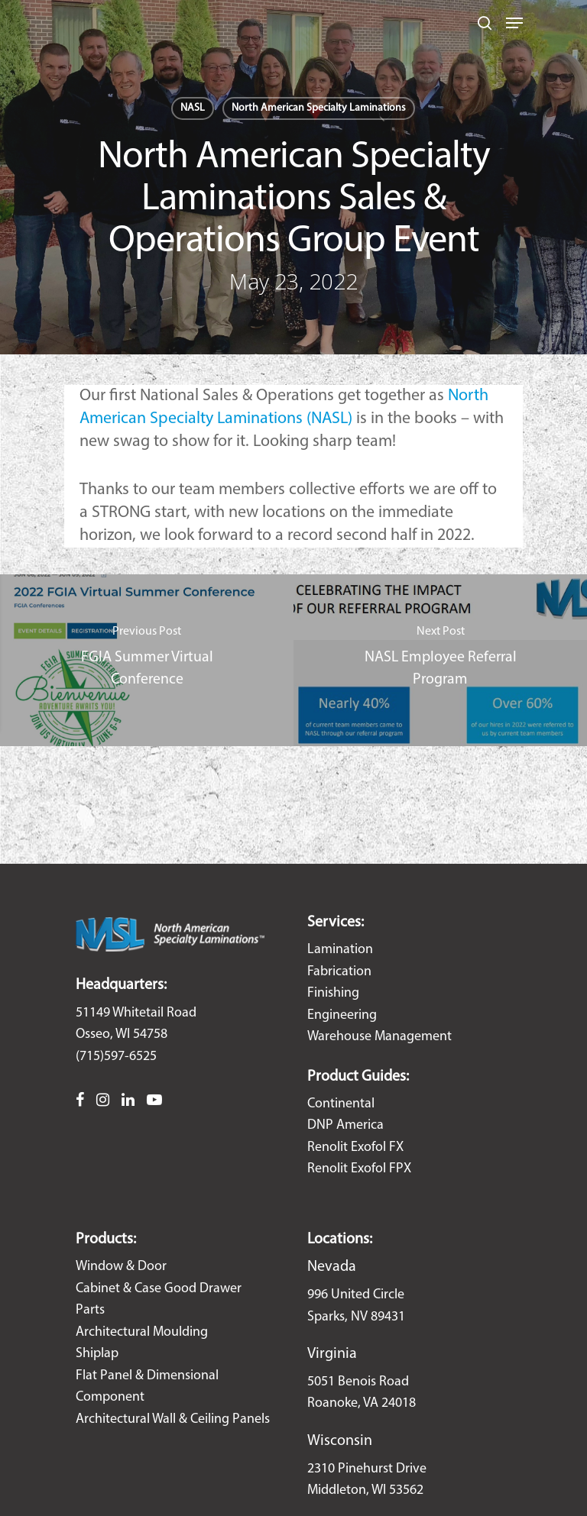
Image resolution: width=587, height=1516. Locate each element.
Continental (341, 1104)
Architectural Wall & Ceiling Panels (173, 1419)
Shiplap (97, 1353)
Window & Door (121, 1266)
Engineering (342, 1015)
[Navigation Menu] (514, 23)
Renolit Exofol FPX (359, 1169)
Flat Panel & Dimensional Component (147, 1387)
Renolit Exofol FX (355, 1147)
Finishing (333, 993)
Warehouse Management (379, 1037)
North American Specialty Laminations (319, 108)
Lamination (340, 949)
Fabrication (339, 972)
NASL (192, 108)
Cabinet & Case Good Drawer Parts (159, 1300)
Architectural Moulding (142, 1332)
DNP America (345, 1125)
